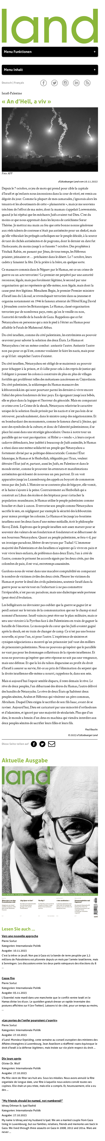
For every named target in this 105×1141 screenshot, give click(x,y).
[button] (51, 743)
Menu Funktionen (50, 52)
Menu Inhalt (50, 70)
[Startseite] (50, 43)
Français (19, 82)
